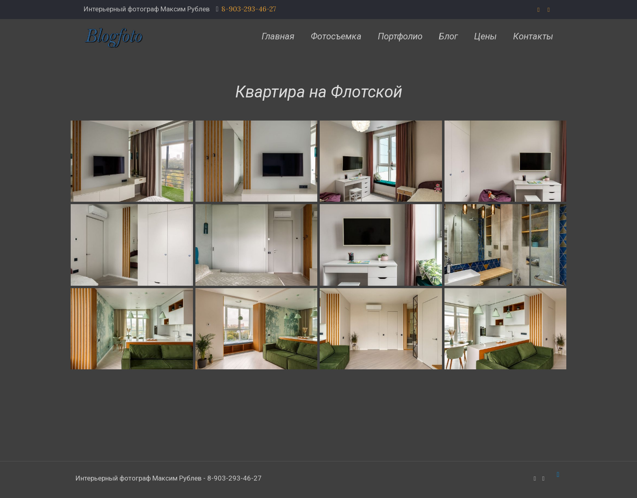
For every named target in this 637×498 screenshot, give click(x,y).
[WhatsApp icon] (538, 9)
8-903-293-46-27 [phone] (248, 8)
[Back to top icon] (558, 474)
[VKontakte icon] (549, 9)
